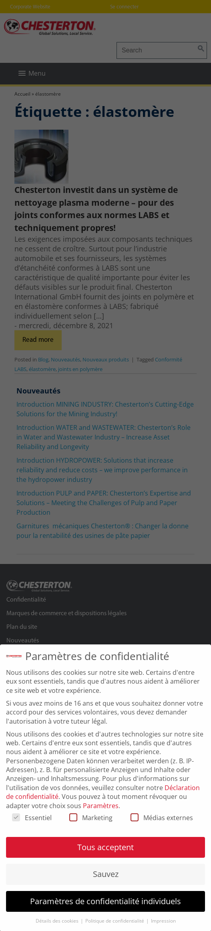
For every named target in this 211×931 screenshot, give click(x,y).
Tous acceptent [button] (105, 855)
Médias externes (162, 825)
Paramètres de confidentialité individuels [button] (105, 909)
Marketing (91, 825)
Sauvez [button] (106, 882)
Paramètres (101, 813)
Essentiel (32, 825)
